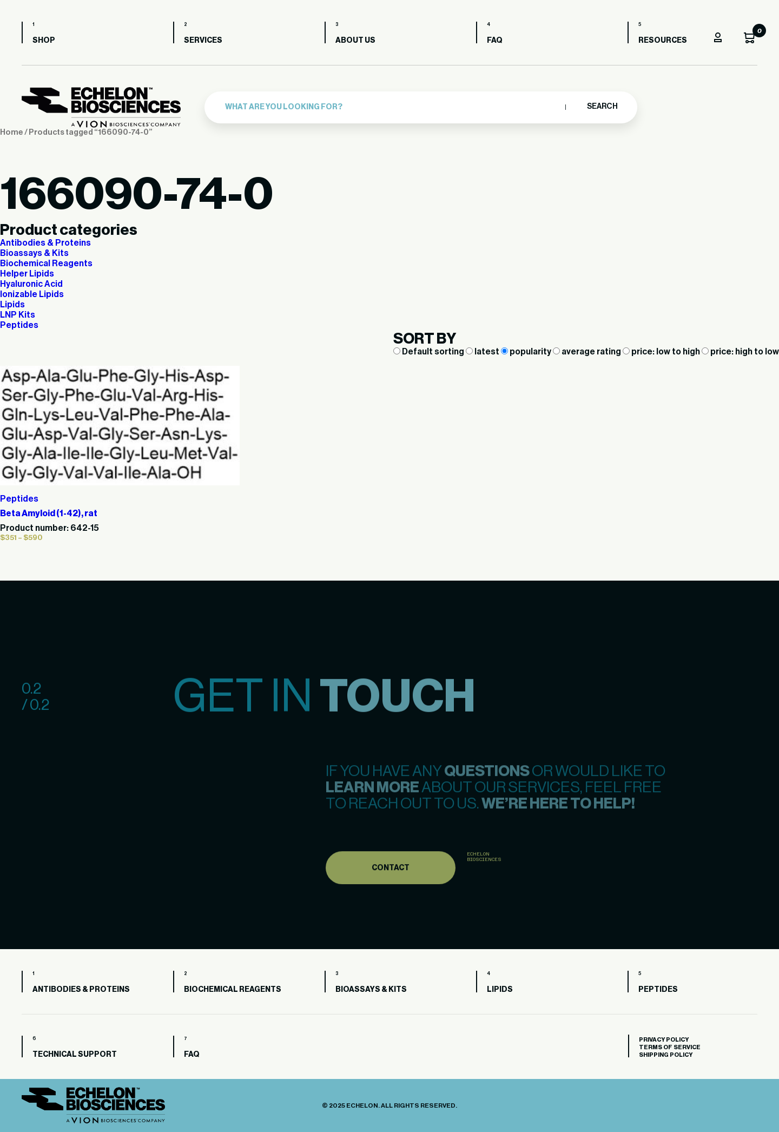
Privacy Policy (664, 1040)
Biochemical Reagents (46, 263)
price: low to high (662, 351)
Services (203, 40)
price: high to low (740, 351)
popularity (527, 351)
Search (602, 106)
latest (483, 351)
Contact (391, 883)
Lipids (12, 304)
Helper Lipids (27, 273)
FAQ (495, 40)
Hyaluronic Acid (31, 284)
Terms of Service (670, 1047)
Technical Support (74, 1054)
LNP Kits (17, 315)
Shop (43, 40)
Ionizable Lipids (32, 294)
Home (11, 132)
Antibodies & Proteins (45, 243)
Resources (662, 40)
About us (355, 40)
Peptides (19, 325)
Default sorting (429, 351)
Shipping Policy (665, 1055)
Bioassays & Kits (34, 253)
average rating (588, 351)
